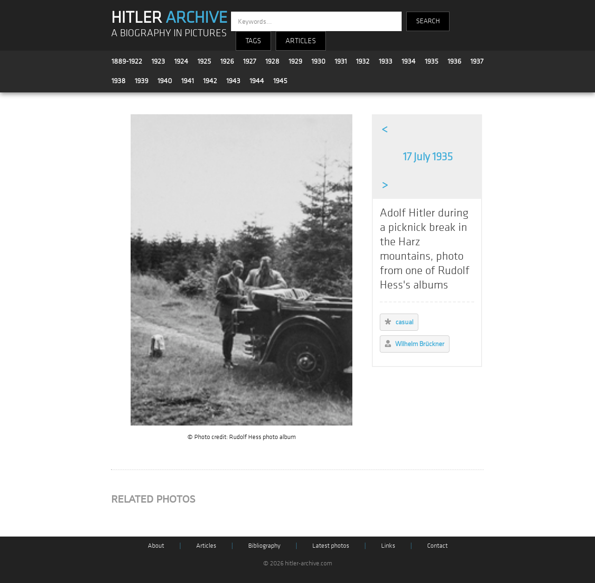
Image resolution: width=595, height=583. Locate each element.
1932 (363, 61)
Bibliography (264, 545)
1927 (249, 61)
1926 (227, 61)
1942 (210, 80)
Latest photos (330, 545)
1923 (158, 61)
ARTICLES (300, 41)
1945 (280, 80)
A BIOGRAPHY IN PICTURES (169, 33)
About (156, 545)
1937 (476, 61)
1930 (318, 61)
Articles (206, 545)
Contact (437, 545)
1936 (454, 61)
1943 (233, 80)
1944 (257, 80)
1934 (409, 61)
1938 (119, 80)
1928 (272, 61)
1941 (187, 80)
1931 (341, 61)
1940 (165, 80)
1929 (295, 61)
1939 (141, 80)
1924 (181, 61)
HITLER (169, 17)
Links (388, 545)
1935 (431, 61)
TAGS (253, 41)
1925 (204, 61)
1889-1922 (127, 61)
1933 (385, 61)
